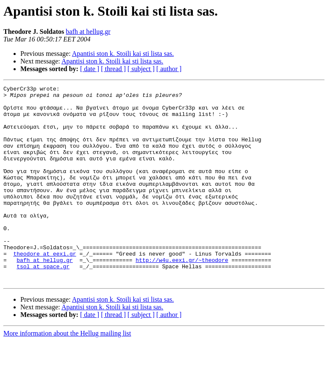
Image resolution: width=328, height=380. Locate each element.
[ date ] (89, 68)
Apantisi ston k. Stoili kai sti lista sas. (123, 53)
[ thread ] (113, 68)
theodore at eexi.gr (44, 288)
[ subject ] (141, 68)
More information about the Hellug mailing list (67, 372)
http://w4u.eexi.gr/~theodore (182, 295)
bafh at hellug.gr (88, 31)
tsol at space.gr (43, 303)
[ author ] (169, 68)
